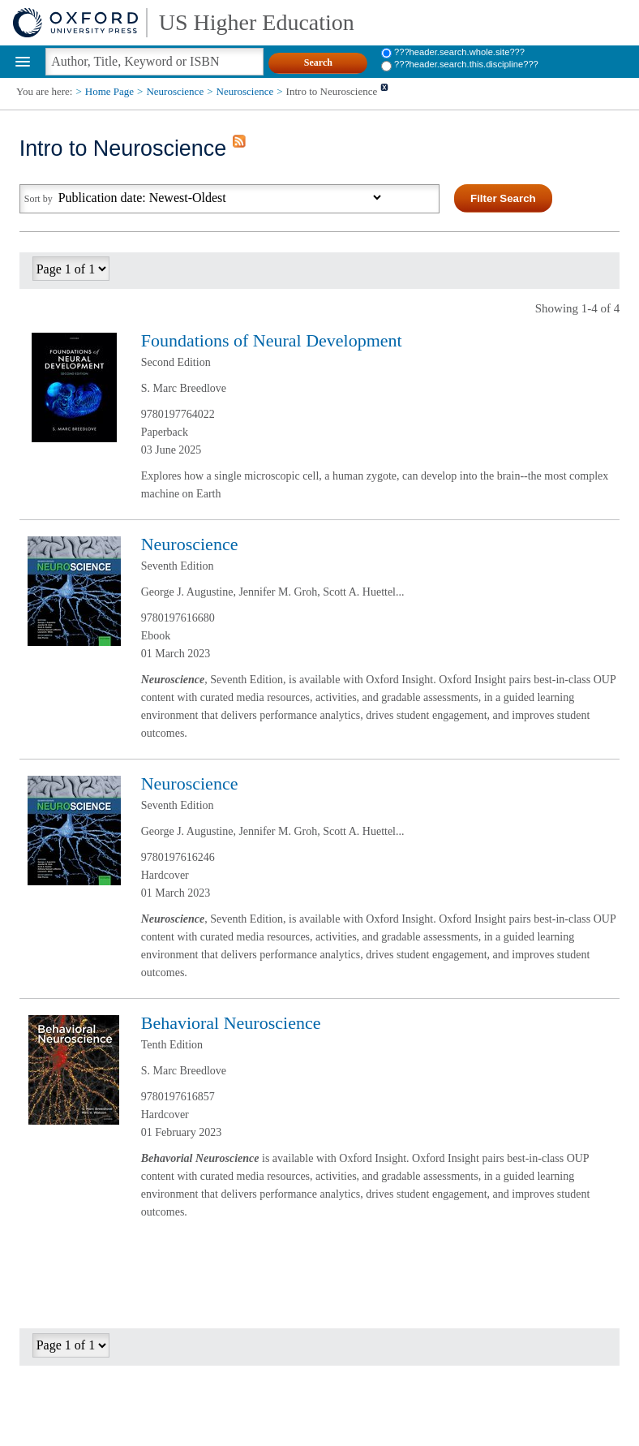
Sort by (38, 198)
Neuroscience (175, 91)
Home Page (109, 91)
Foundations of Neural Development (271, 340)
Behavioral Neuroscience (231, 1023)
